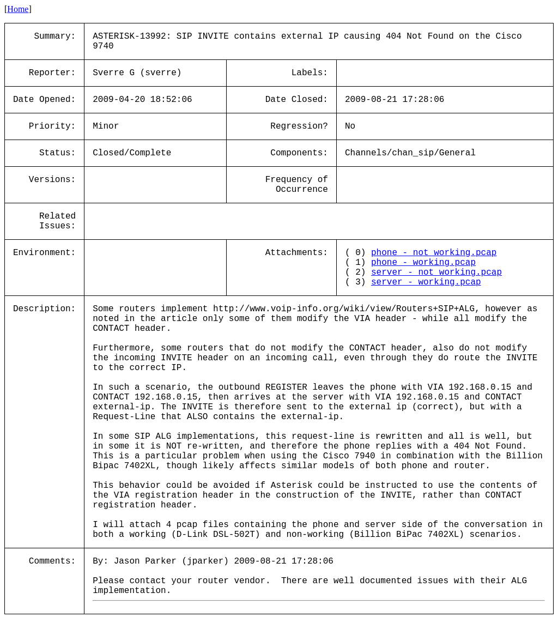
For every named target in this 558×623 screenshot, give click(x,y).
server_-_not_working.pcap (436, 272)
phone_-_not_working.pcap (433, 253)
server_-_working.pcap (426, 282)
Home (17, 9)
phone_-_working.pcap (423, 263)
